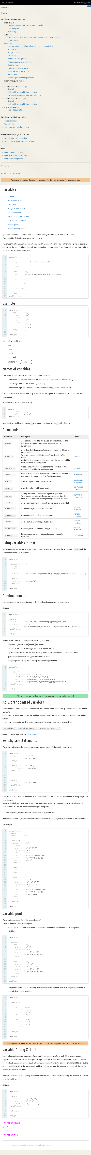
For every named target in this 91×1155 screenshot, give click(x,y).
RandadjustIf (33, 734)
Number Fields (13, 75)
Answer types (13, 56)
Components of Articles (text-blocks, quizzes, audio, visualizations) (34, 37)
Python (10, 83)
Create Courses (10, 121)
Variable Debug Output (17, 229)
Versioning (12, 32)
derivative (78, 468)
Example (11, 196)
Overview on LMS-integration (15, 138)
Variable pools (13, 225)
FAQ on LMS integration (13, 159)
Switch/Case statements (17, 221)
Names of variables (15, 200)
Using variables (13, 49)
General (11, 89)
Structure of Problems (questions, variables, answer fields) (30, 46)
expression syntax (63, 388)
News (4, 7)
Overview (5, 166)
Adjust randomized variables (19, 217)
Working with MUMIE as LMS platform (19, 141)
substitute (78, 475)
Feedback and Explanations (18, 71)
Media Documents (15, 110)
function (77, 456)
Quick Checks (13, 40)
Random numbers (14, 213)
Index (4, 13)
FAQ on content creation (13, 152)
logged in (86, 3)
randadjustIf (78, 535)
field (23, 443)
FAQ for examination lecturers (16, 155)
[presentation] (10, 345)
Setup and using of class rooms (16, 127)
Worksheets (9, 124)
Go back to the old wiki (10, 174)
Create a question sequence (19, 68)
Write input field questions (18, 59)
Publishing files (14, 29)
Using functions (14, 52)
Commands (12, 205)
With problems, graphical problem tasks (23, 92)
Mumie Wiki (7, 2)
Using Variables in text (16, 209)
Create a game (13, 65)
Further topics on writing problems (21, 78)
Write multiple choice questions (20, 62)
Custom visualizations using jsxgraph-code (24, 95)
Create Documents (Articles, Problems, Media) (25, 25)
